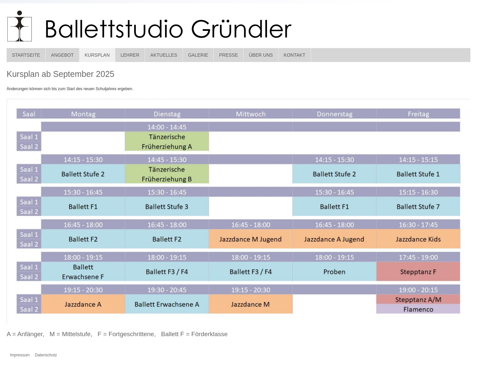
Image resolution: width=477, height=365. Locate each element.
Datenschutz (46, 355)
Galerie (198, 55)
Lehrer (130, 55)
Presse (228, 55)
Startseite (26, 55)
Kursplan (97, 55)
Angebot (62, 55)
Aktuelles (163, 55)
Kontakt (294, 55)
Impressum (19, 355)
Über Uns (261, 55)
